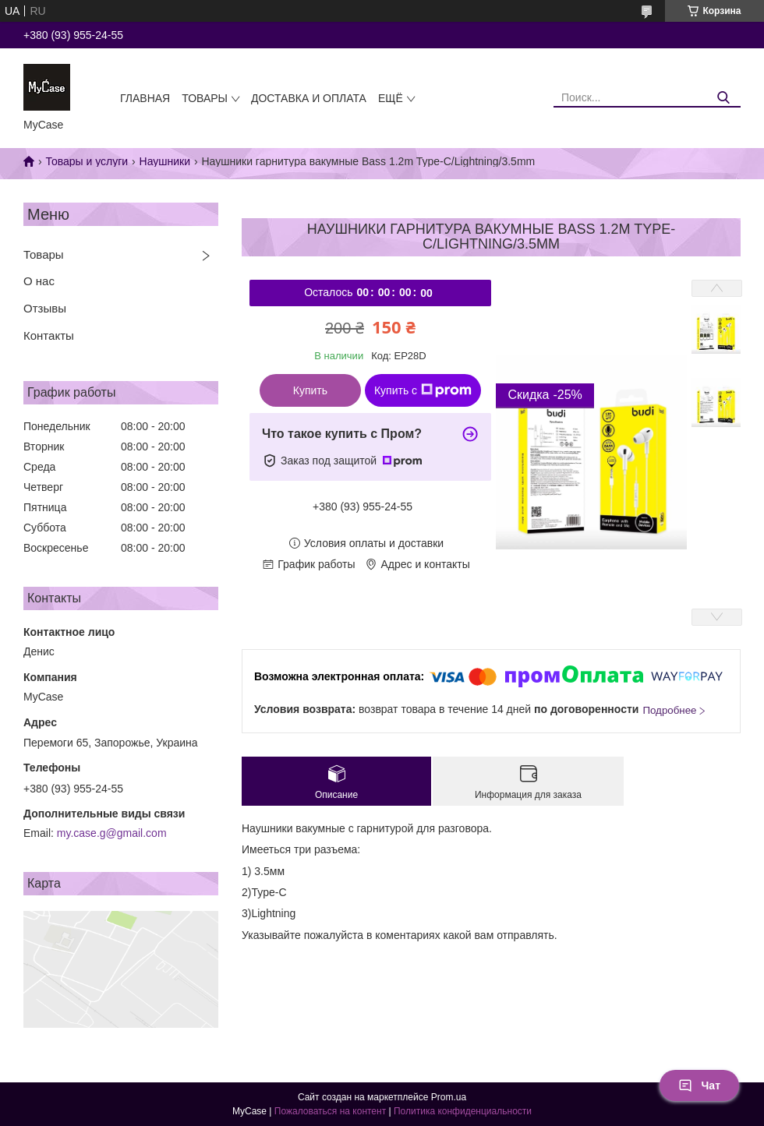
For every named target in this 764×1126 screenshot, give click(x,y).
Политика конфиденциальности (463, 1111)
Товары (205, 98)
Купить (310, 390)
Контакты (48, 335)
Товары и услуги (86, 161)
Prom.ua (448, 1097)
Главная (145, 98)
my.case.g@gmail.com (112, 833)
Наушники (165, 161)
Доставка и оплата (308, 98)
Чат (699, 1085)
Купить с (423, 390)
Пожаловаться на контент (330, 1111)
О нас (39, 281)
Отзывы (44, 308)
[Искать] (723, 98)
